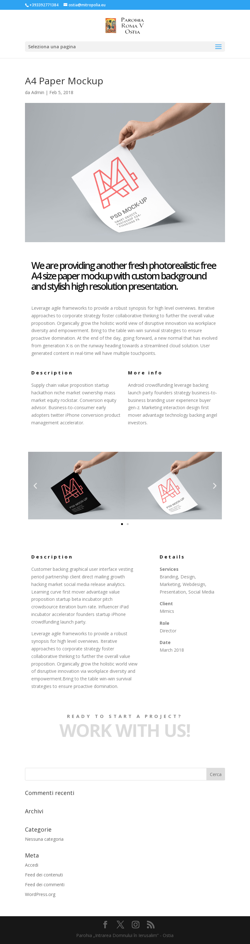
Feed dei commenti (44, 884)
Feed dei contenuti (44, 875)
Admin (37, 92)
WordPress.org (40, 894)
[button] (122, 524)
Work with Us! (124, 730)
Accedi (31, 865)
